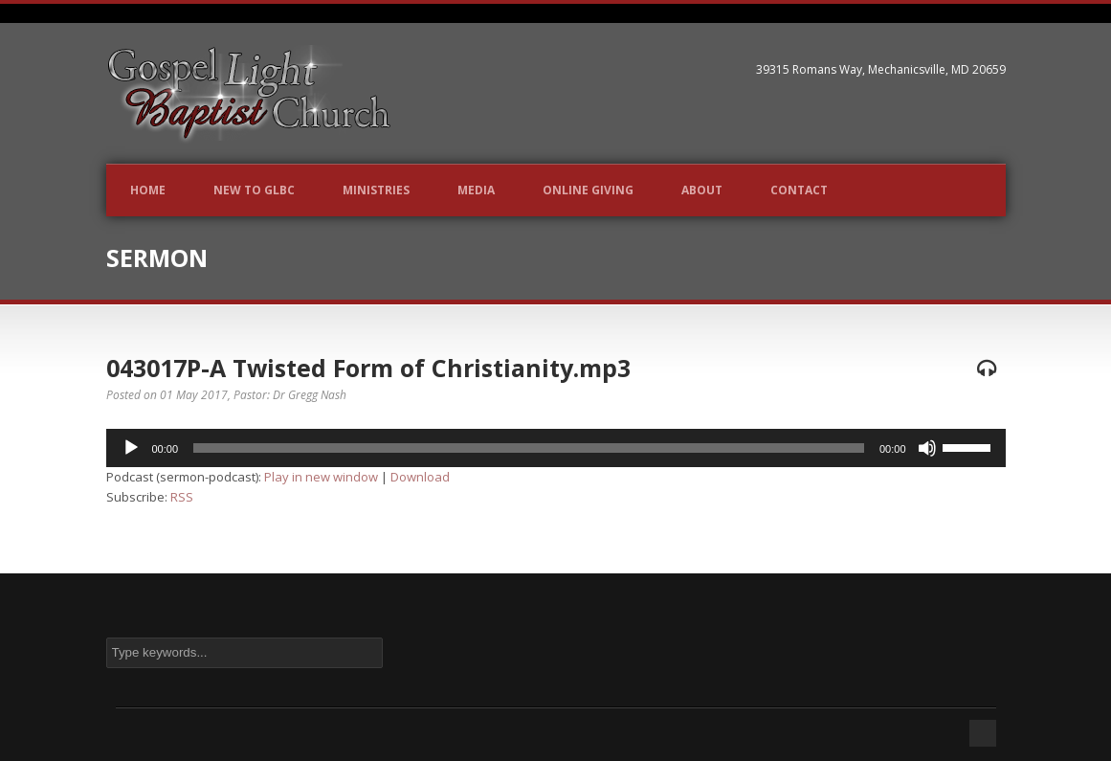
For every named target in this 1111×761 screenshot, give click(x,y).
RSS (181, 496)
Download (420, 476)
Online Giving (588, 190)
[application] (556, 448)
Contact (799, 190)
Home (148, 190)
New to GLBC (254, 190)
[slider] (528, 448)
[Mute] (927, 448)
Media (476, 190)
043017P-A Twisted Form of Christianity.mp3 (368, 367)
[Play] (131, 448)
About (701, 190)
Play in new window (321, 476)
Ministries (376, 190)
